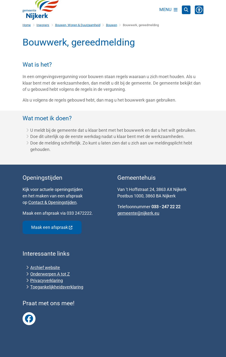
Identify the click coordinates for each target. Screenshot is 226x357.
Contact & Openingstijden (52, 202)
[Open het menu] (168, 10)
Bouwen (111, 25)
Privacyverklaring (46, 280)
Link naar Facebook (29, 318)
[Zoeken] (186, 9)
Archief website (45, 267)
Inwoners (42, 25)
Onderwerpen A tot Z (50, 273)
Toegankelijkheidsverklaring (56, 286)
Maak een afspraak (52, 227)
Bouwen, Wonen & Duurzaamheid (77, 25)
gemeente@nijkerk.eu (138, 213)
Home (27, 25)
